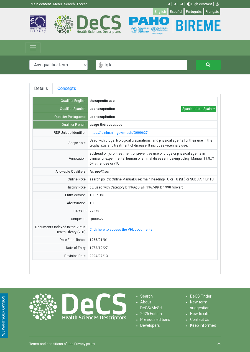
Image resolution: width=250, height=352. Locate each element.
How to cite (200, 313)
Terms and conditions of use (51, 344)
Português (194, 12)
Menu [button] (58, 4)
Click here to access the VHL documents (121, 230)
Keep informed (203, 325)
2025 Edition (151, 313)
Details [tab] (41, 88)
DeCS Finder (200, 296)
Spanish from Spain (198, 109)
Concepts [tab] (71, 88)
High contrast (199, 4)
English (160, 12)
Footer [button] (82, 4)
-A (181, 4)
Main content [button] (41, 4)
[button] (218, 4)
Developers (150, 325)
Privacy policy (84, 344)
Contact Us (199, 319)
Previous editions (155, 319)
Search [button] (70, 4)
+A (168, 4)
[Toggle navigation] (33, 47)
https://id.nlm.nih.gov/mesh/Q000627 (119, 133)
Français (212, 12)
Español (176, 12)
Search (146, 296)
